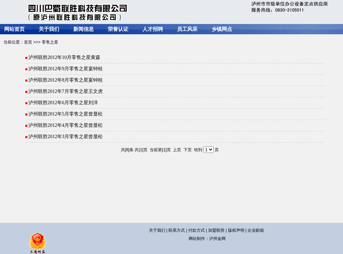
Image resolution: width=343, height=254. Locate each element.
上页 (177, 149)
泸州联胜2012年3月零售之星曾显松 (65, 136)
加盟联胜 (216, 230)
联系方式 (176, 230)
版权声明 (236, 230)
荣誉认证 (118, 29)
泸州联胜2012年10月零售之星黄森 (64, 57)
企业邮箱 (255, 230)
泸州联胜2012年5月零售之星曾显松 (65, 114)
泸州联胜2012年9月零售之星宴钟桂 (65, 68)
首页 (28, 42)
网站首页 (14, 29)
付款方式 (196, 230)
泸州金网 (217, 238)
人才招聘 (152, 29)
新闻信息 (83, 29)
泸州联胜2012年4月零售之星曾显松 (65, 125)
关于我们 (49, 29)
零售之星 (50, 42)
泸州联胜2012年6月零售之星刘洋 (62, 102)
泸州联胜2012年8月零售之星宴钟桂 (65, 80)
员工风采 (187, 29)
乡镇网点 (222, 29)
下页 (187, 149)
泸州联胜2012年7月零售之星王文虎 (65, 91)
